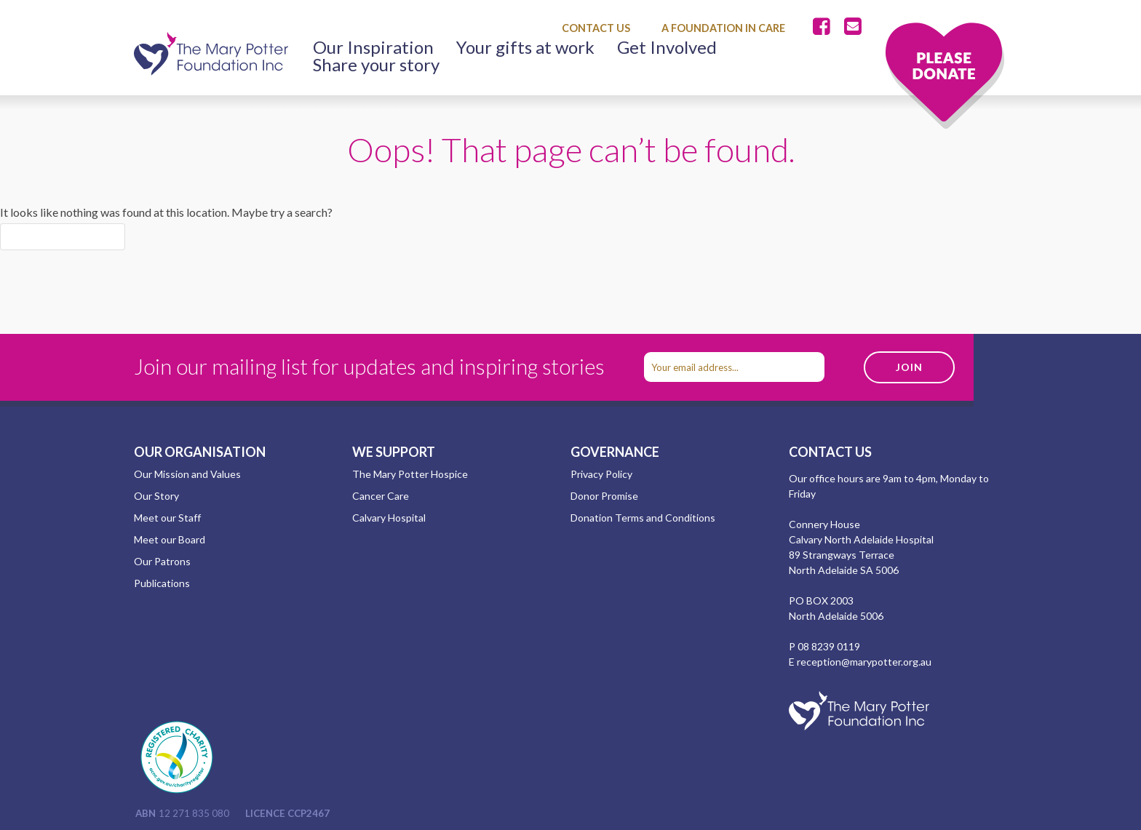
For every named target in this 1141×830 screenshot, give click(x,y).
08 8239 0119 (829, 646)
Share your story (376, 64)
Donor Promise (604, 496)
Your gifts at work (525, 47)
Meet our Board (169, 539)
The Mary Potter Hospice (410, 474)
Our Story (156, 496)
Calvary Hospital (389, 517)
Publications (162, 583)
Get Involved (667, 47)
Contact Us (596, 28)
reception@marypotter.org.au (864, 661)
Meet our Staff (167, 517)
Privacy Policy (601, 474)
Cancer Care (380, 496)
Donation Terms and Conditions (642, 517)
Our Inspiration (373, 47)
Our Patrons (162, 561)
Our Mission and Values (187, 474)
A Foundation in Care (723, 28)
